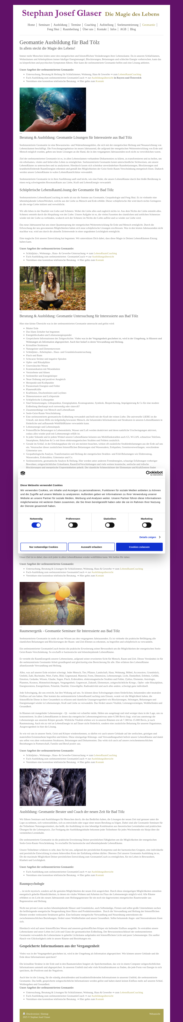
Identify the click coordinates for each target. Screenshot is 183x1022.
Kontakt (100, 81)
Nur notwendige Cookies (43, 547)
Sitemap (44, 1014)
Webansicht (154, 1014)
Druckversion (31, 1014)
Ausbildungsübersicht (102, 77)
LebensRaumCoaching (129, 74)
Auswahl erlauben (91, 547)
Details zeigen (147, 537)
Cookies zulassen (139, 547)
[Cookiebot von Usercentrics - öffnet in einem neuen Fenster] (148, 473)
